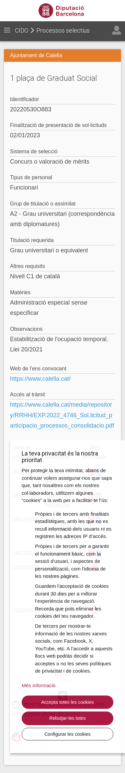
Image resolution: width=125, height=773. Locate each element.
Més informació (39, 685)
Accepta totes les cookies (67, 702)
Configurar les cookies (67, 734)
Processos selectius (63, 30)
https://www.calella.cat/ (40, 378)
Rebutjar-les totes (67, 718)
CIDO (21, 30)
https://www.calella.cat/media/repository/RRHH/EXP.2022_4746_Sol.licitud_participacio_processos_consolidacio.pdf (62, 415)
